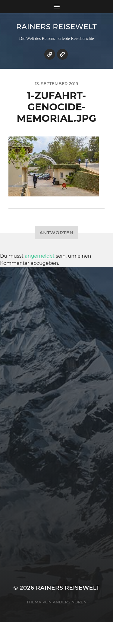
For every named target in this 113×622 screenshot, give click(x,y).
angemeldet (40, 256)
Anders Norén (69, 602)
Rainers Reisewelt (56, 26)
